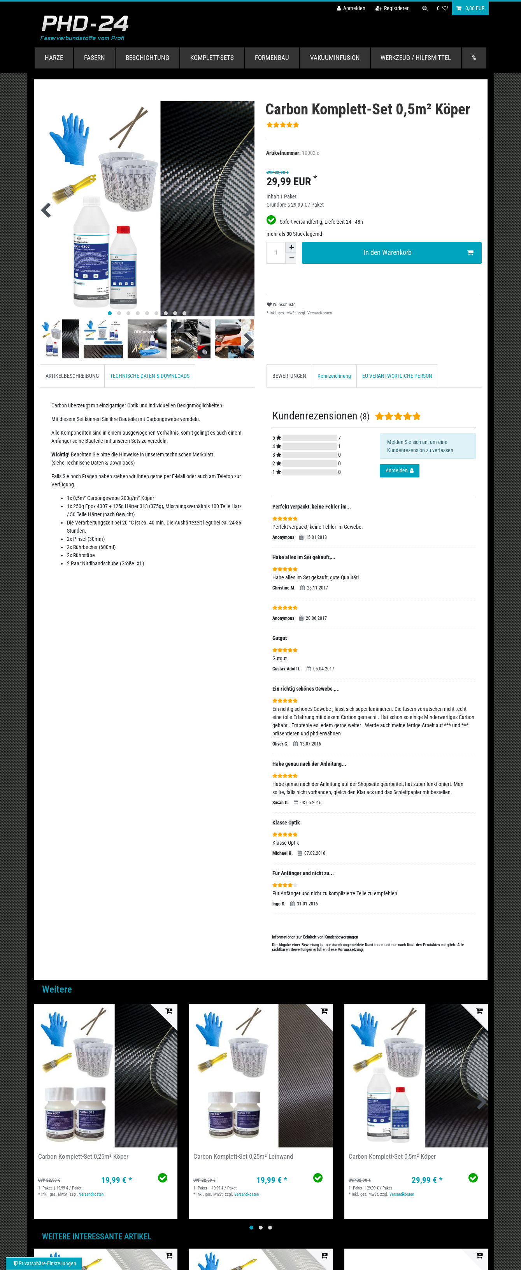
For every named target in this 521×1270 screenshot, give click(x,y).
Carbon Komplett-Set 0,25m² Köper (83, 1156)
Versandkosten (319, 313)
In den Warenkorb (418, 252)
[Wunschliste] (442, 8)
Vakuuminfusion (335, 57)
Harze (54, 57)
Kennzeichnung (334, 376)
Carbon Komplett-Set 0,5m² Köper (392, 1156)
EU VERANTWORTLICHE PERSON (397, 376)
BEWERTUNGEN (289, 376)
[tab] (72, 375)
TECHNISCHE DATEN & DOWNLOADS (149, 376)
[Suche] (425, 8)
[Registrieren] (391, 8)
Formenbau (272, 57)
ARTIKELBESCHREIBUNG (72, 376)
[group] (105, 1075)
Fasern (94, 57)
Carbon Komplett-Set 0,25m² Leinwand (243, 1156)
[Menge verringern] (290, 258)
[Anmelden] (350, 8)
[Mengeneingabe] (276, 253)
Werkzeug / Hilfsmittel (416, 57)
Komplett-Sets (212, 57)
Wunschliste (281, 304)
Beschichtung (147, 57)
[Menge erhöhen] (290, 247)
